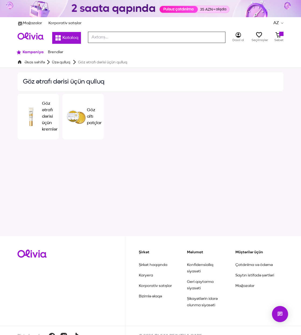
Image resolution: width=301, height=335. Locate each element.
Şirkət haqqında (153, 265)
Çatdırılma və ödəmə (254, 265)
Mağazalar (29, 23)
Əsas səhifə (34, 62)
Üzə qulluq (61, 62)
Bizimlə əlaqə (150, 296)
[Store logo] (30, 36)
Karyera (146, 275)
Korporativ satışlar (65, 23)
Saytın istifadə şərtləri (254, 275)
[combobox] (156, 37)
